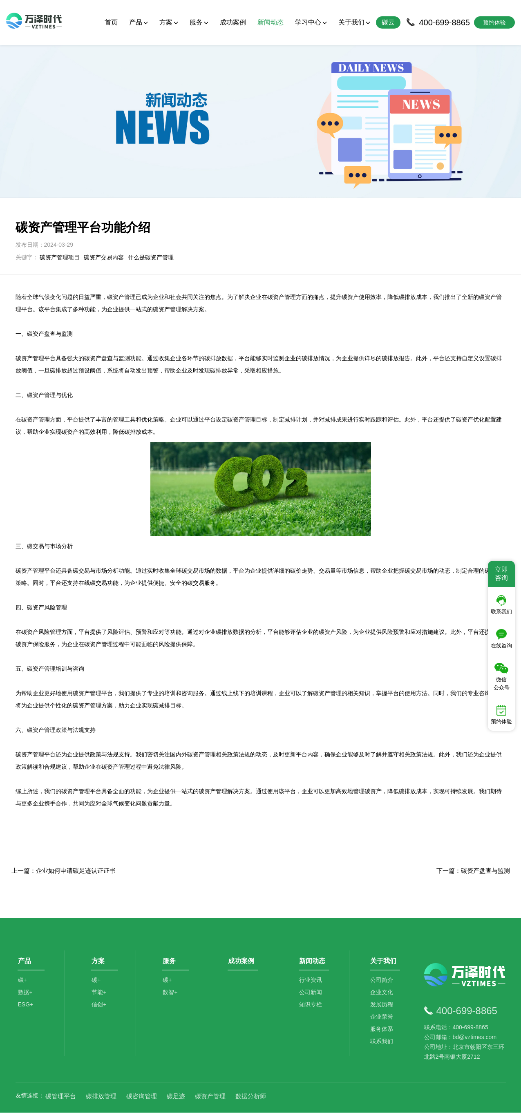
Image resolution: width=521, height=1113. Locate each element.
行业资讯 (311, 959)
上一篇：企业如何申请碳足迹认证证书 (63, 846)
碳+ (22, 959)
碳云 (388, 22)
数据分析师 (250, 1072)
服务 (199, 22)
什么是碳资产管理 (151, 233)
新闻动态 (270, 22)
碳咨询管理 (141, 1072)
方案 (168, 22)
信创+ (100, 984)
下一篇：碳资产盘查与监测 (473, 846)
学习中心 (311, 22)
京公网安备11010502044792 (293, 1101)
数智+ (171, 971)
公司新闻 (311, 971)
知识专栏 (311, 984)
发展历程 (382, 984)
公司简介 (382, 959)
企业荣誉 (382, 996)
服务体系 (382, 1008)
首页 (111, 22)
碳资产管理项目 (60, 233)
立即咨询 (501, 573)
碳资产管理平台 (81, 767)
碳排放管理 (101, 1072)
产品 (138, 22)
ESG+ (26, 984)
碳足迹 (176, 1072)
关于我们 (354, 22)
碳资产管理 (210, 1072)
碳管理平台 (60, 1072)
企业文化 (382, 971)
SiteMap (404, 1101)
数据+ (25, 971)
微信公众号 (502, 677)
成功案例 (233, 22)
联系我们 (382, 1020)
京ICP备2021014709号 (363, 1101)
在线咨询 (501, 639)
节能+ (100, 971)
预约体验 (501, 715)
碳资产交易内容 (104, 233)
